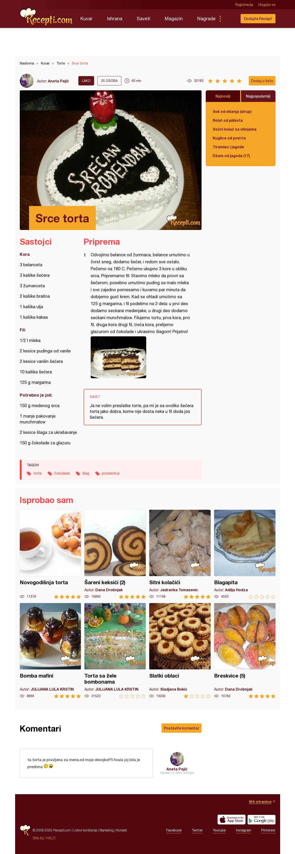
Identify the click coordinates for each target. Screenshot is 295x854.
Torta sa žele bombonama (115, 650)
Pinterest (268, 830)
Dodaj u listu (262, 80)
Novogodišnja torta (50, 554)
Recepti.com (46, 17)
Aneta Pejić (58, 81)
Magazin (174, 18)
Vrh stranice (260, 801)
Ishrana (114, 18)
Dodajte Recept (258, 18)
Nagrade (206, 18)
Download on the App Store (231, 819)
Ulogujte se (266, 5)
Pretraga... (229, 18)
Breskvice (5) (244, 650)
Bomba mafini (50, 650)
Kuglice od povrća (229, 138)
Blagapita (244, 554)
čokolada (62, 473)
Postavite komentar (181, 728)
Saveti (143, 18)
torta (37, 473)
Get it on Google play (261, 819)
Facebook (174, 830)
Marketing (106, 830)
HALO (50, 838)
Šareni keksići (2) (115, 554)
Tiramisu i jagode (228, 147)
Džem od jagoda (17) (231, 155)
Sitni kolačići (180, 554)
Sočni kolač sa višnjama (234, 129)
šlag (85, 473)
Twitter (197, 830)
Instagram (243, 830)
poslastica (110, 473)
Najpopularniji (258, 96)
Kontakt (121, 830)
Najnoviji (222, 96)
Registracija (244, 5)
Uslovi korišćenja (85, 830)
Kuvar (86, 18)
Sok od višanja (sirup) (232, 111)
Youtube (219, 830)
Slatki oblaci (180, 650)
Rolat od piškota (228, 120)
